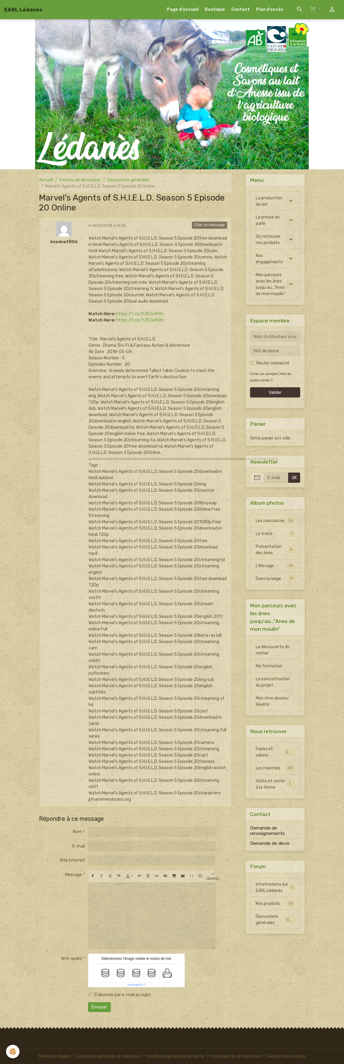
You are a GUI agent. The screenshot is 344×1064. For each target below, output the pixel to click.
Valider (275, 392)
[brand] (23, 10)
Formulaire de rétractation (235, 1056)
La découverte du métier (273, 650)
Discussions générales (128, 180)
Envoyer (99, 1007)
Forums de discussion (80, 180)
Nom (77, 831)
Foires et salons (275, 752)
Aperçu (213, 876)
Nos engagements (269, 258)
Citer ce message (209, 225)
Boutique (215, 9)
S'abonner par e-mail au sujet (122, 994)
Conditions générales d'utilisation (108, 1056)
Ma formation (269, 666)
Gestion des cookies (286, 1056)
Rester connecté (272, 363)
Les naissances (275, 521)
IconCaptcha (135, 984)
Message (73, 874)
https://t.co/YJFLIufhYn (140, 313)
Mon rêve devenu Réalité (272, 701)
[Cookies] (13, 1051)
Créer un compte (264, 374)
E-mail (78, 846)
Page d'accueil (182, 9)
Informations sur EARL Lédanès (275, 887)
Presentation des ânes (275, 549)
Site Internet (72, 860)
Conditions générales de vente (175, 1056)
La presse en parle (268, 220)
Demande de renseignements (267, 830)
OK (294, 477)
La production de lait (269, 201)
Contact (240, 9)
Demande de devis (270, 843)
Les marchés (275, 768)
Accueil (46, 180)
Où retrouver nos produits (268, 239)
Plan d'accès (269, 9)
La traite (275, 533)
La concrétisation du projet (273, 682)
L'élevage (275, 566)
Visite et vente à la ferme (275, 784)
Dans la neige (275, 579)
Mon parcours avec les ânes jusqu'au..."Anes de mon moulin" (270, 284)
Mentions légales (55, 1056)
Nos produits (275, 903)
